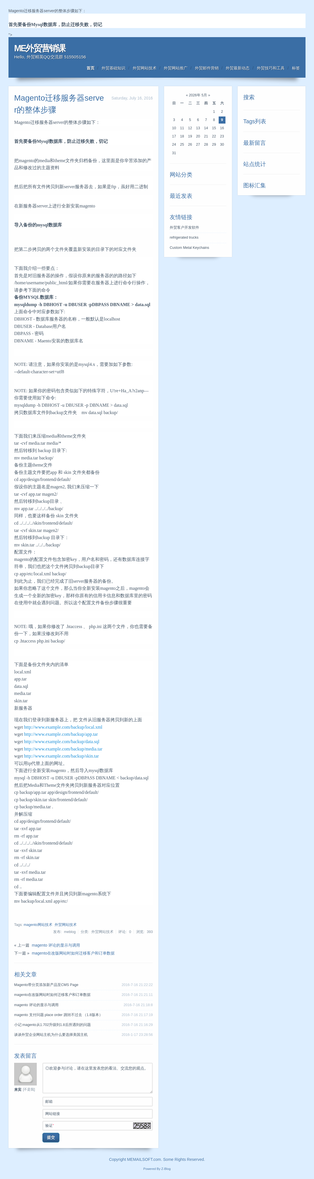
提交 (51, 1137)
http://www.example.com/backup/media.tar (63, 749)
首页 (90, 68)
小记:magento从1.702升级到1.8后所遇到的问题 (52, 1025)
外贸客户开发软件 (184, 228)
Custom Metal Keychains (189, 248)
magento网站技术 (38, 925)
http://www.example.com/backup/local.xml (63, 727)
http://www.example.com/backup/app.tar (61, 734)
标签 (296, 68)
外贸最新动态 (238, 68)
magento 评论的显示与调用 (56, 945)
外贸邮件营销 (207, 68)
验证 (98, 1125)
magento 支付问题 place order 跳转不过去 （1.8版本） (58, 1015)
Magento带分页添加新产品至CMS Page (46, 985)
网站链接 (98, 1113)
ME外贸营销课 (39, 48)
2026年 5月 (198, 95)
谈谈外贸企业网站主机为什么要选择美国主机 (51, 1035)
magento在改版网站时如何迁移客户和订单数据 (73, 953)
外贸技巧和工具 (271, 68)
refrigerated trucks (184, 237)
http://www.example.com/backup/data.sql (61, 741)
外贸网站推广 (176, 68)
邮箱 (98, 1101)
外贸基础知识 (113, 68)
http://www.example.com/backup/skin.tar (61, 756)
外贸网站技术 (144, 68)
